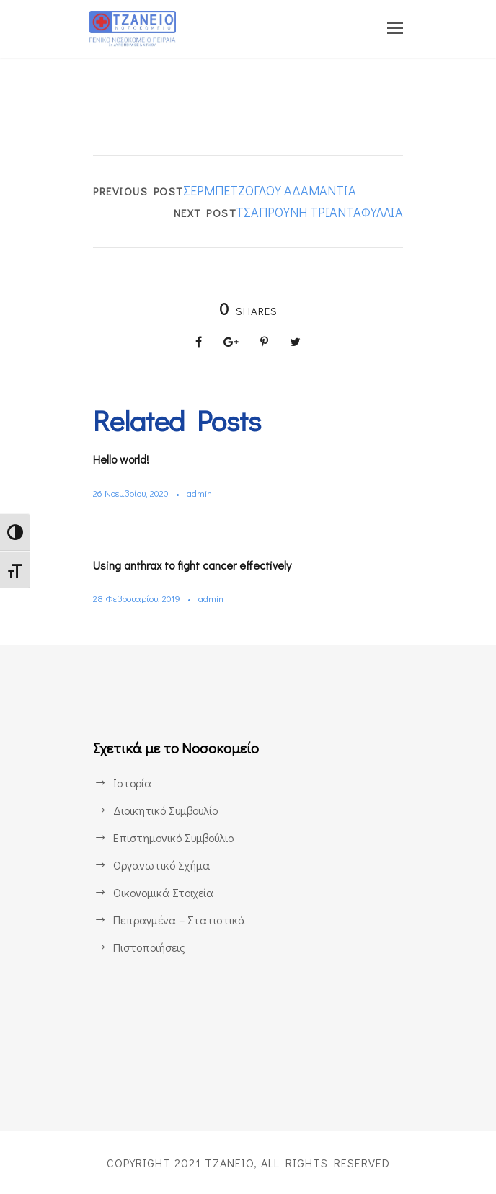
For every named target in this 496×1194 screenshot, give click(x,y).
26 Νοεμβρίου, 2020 (132, 493)
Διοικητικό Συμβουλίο (165, 810)
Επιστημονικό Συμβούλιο (173, 837)
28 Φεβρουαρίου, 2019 (137, 598)
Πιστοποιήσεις (149, 947)
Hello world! (121, 458)
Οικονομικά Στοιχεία (163, 892)
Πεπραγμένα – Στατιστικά (177, 919)
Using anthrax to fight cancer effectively (189, 564)
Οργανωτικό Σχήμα (160, 864)
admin (202, 493)
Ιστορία (132, 782)
